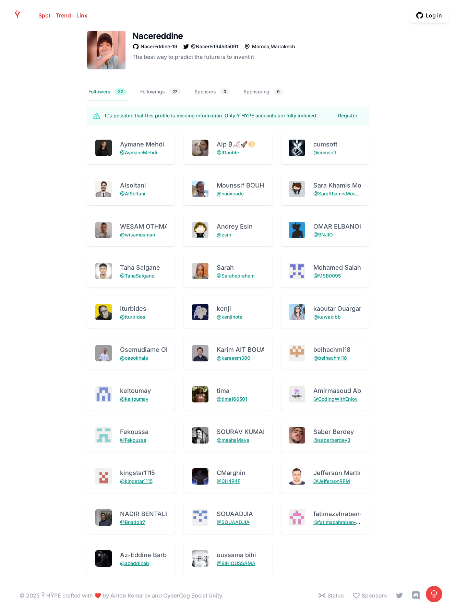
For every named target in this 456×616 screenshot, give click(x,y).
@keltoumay (134, 399)
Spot (44, 15)
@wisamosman (137, 235)
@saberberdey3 (331, 440)
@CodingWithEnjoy (335, 399)
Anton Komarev (130, 595)
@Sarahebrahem (235, 276)
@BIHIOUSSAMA (236, 563)
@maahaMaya (233, 440)
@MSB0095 (327, 276)
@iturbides (132, 317)
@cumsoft (324, 152)
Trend (63, 15)
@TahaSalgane (137, 276)
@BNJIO (323, 235)
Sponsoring (263, 91)
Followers (107, 91)
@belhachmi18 (330, 358)
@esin (224, 235)
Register (350, 115)
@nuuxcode (230, 193)
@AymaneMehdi (138, 152)
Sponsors (212, 91)
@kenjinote (229, 317)
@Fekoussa (133, 440)
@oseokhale (134, 358)
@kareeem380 (233, 358)
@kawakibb (327, 317)
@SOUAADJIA (233, 522)
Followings (160, 91)
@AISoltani (132, 193)
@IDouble (228, 152)
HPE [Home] (19, 15)
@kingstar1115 (136, 481)
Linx (81, 15)
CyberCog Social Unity (192, 595)
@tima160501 (232, 399)
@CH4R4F (228, 481)
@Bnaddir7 (132, 522)
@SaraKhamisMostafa (338, 193)
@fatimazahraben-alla (338, 522)
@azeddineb (134, 563)
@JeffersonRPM (331, 481)
